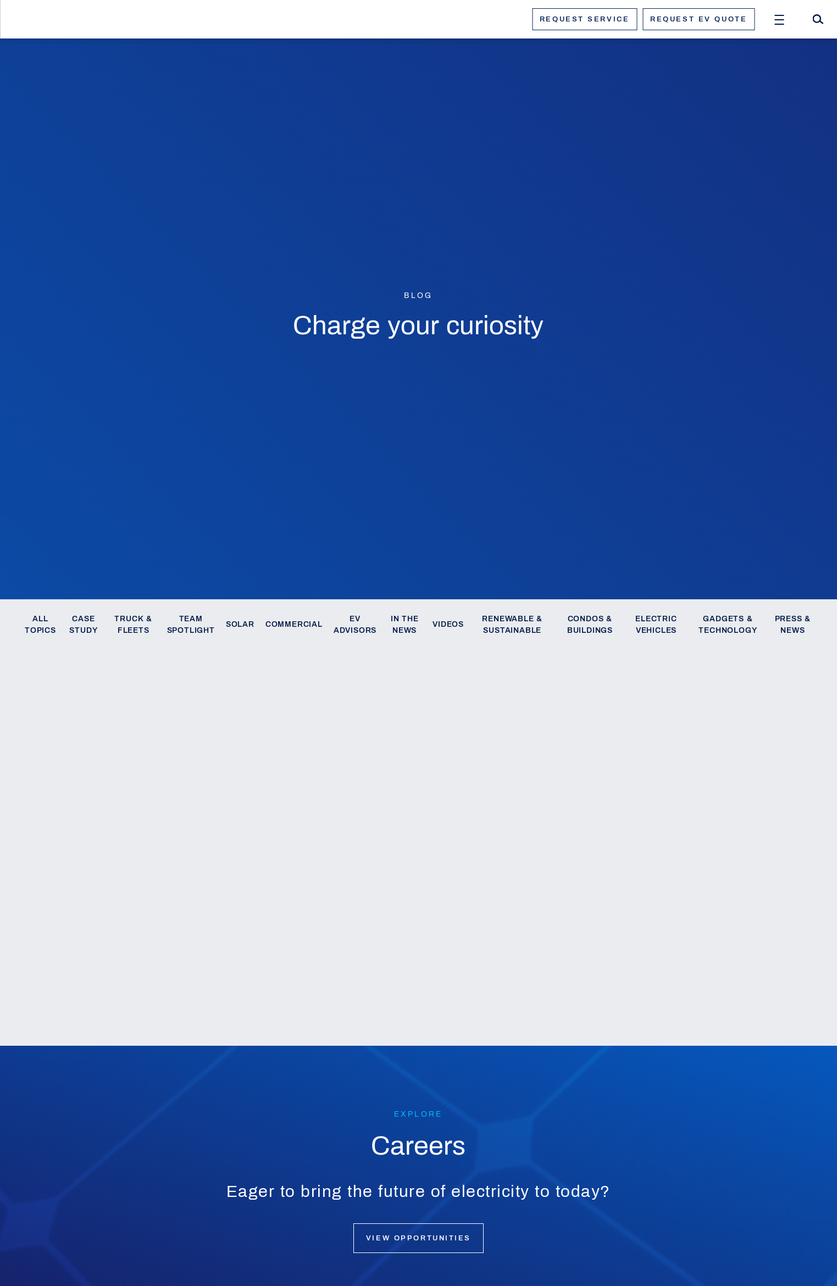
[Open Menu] (779, 19)
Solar (240, 624)
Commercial (294, 624)
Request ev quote (698, 19)
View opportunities (418, 1238)
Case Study (83, 625)
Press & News (793, 625)
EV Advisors (355, 625)
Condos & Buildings (590, 625)
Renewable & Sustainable (512, 625)
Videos (448, 624)
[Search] (818, 19)
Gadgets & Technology (728, 625)
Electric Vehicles (656, 625)
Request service (584, 19)
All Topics (40, 625)
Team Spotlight (191, 625)
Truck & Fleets (133, 625)
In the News (405, 625)
